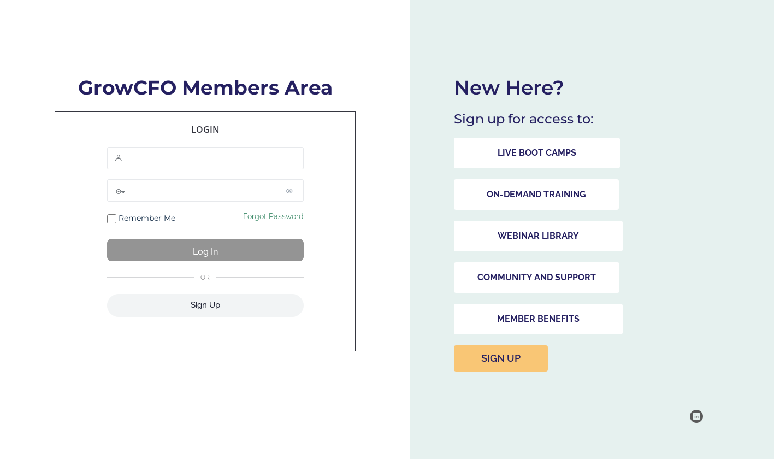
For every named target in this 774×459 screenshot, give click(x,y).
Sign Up (205, 305)
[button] (537, 153)
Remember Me (141, 218)
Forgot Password (273, 216)
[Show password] (293, 190)
